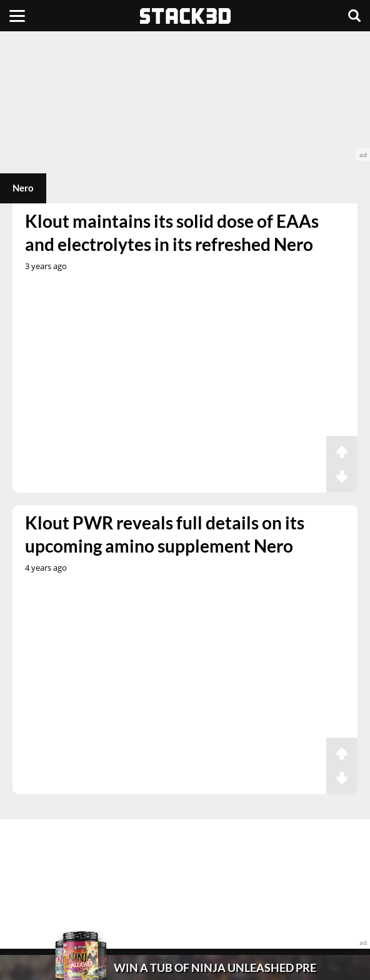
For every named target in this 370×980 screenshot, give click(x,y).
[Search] (354, 15)
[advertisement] (185, 96)
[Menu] (17, 15)
